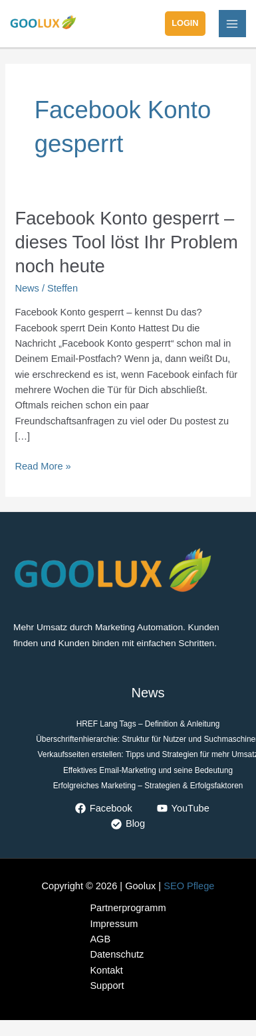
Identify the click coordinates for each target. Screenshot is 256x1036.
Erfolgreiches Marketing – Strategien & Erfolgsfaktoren (148, 785)
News (27, 288)
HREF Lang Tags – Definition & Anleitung (148, 724)
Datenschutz (117, 954)
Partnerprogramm (128, 908)
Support (107, 985)
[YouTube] (183, 808)
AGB (100, 939)
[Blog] (128, 824)
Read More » (42, 465)
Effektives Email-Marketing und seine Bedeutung (148, 770)
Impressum (114, 923)
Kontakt (106, 970)
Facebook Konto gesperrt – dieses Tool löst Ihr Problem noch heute (126, 242)
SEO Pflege (189, 886)
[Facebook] (103, 808)
